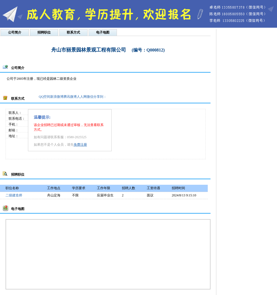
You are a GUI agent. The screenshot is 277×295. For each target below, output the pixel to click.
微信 (90, 97)
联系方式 (73, 32)
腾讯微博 (70, 97)
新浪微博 (56, 97)
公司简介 (14, 32)
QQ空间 (44, 97)
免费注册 (80, 145)
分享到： (100, 97)
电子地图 (102, 32)
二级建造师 (14, 195)
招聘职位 (44, 32)
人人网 (82, 97)
